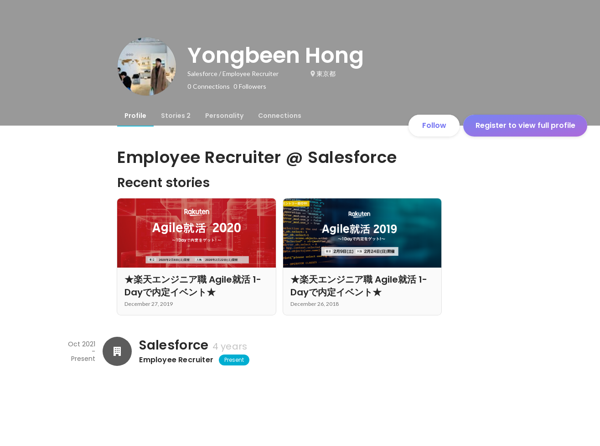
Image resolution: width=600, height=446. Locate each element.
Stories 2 (176, 115)
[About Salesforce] (117, 351)
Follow (434, 125)
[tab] (135, 116)
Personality (224, 115)
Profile (135, 115)
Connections (279, 115)
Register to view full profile (525, 125)
